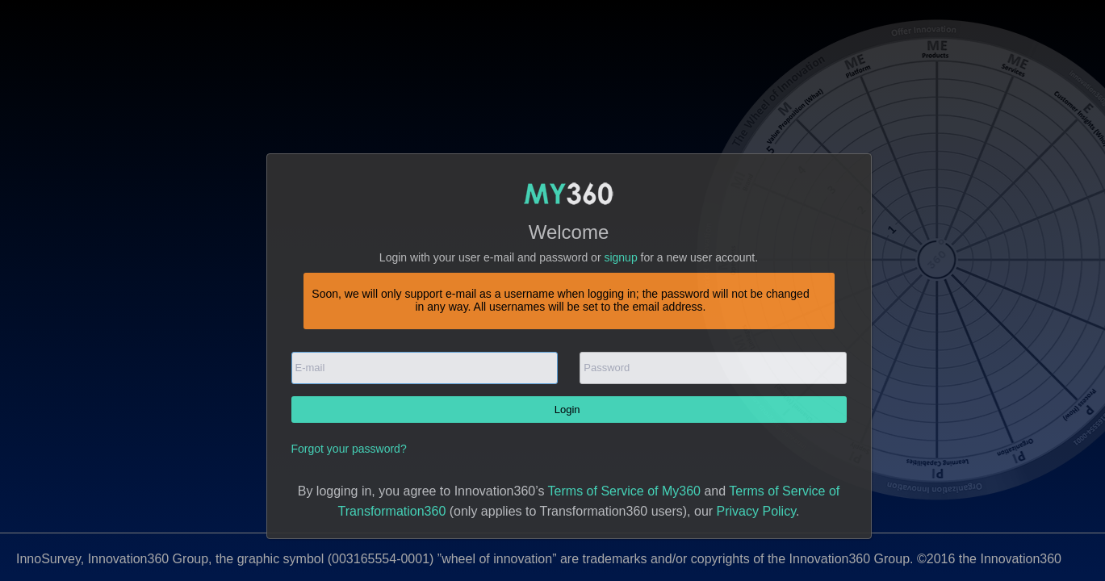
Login (569, 409)
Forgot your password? (349, 448)
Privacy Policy (756, 511)
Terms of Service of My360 (624, 491)
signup (620, 257)
